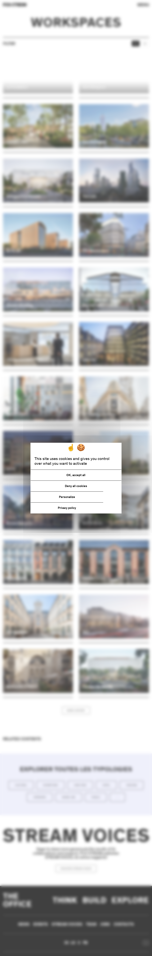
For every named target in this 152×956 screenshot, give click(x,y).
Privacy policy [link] (67, 508)
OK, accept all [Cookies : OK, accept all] (75, 475)
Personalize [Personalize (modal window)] (67, 497)
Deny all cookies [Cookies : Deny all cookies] (76, 486)
